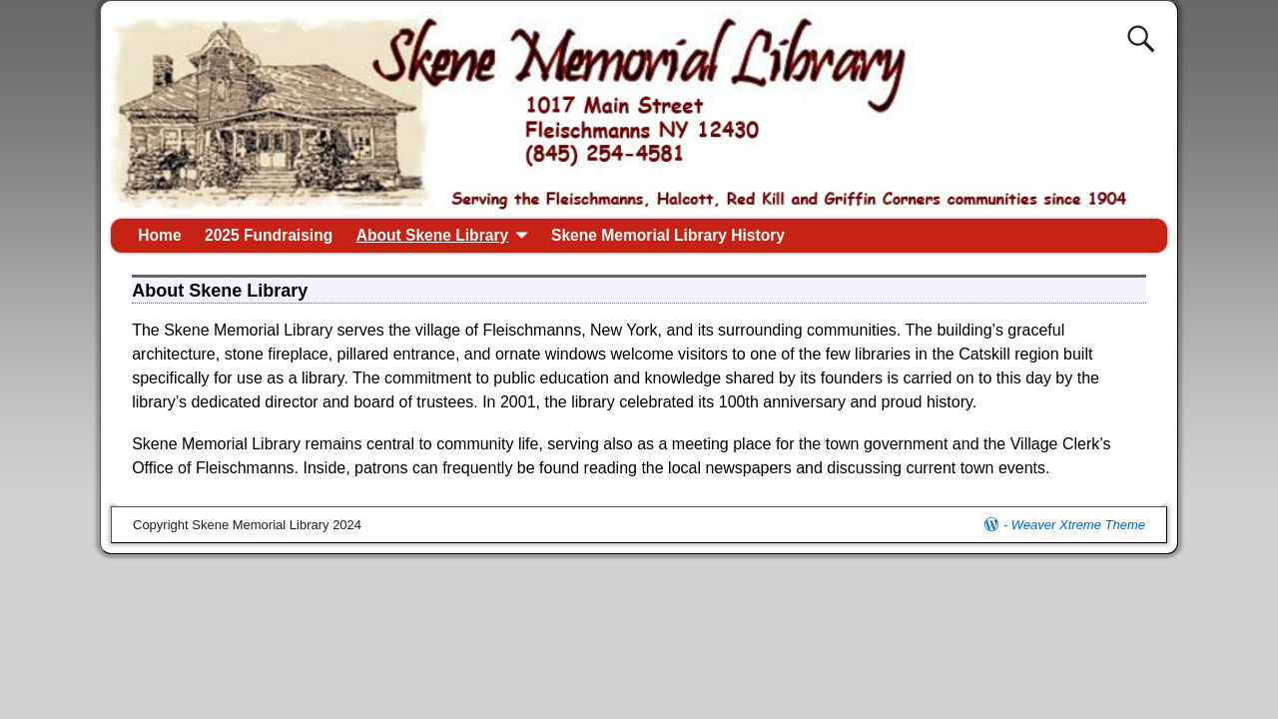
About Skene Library (432, 235)
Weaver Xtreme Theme (1078, 524)
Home (159, 235)
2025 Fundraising (268, 235)
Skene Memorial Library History (668, 235)
